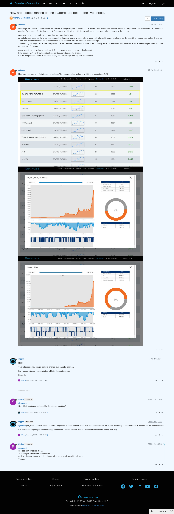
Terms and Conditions (91, 486)
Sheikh (21, 399)
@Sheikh (29, 422)
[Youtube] (148, 487)
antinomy (22, 24)
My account (56, 486)
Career (56, 479)
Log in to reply (158, 18)
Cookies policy (139, 479)
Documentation (23, 479)
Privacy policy (91, 479)
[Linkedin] (139, 487)
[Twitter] (131, 487)
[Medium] (156, 487)
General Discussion (21, 18)
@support (28, 399)
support (21, 359)
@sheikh (22, 426)
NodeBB (86, 506)
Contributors (98, 506)
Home (88, 497)
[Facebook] (123, 487)
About (24, 486)
